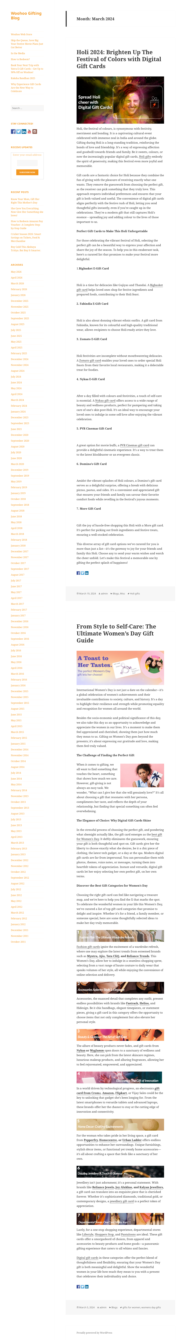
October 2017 (18, 563)
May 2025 (16, 341)
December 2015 (19, 691)
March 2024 (17, 400)
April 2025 (16, 347)
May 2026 (16, 271)
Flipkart (121, 1093)
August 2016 (17, 644)
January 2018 (18, 545)
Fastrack (132, 1003)
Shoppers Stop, (105, 1234)
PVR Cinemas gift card (134, 445)
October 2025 (18, 312)
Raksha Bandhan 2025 (23, 78)
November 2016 (19, 627)
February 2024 (19, 405)
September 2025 (20, 318)
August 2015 (17, 708)
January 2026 (18, 295)
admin (104, 593)
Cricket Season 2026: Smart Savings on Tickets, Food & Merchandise (26, 237)
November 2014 (19, 755)
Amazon (108, 1093)
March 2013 (17, 842)
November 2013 (19, 796)
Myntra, (92, 956)
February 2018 (19, 539)
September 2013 (20, 807)
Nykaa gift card (105, 400)
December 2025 (19, 301)
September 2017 (20, 569)
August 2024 (17, 370)
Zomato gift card (90, 360)
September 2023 (20, 423)
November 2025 (19, 306)
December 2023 (19, 417)
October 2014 (18, 761)
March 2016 (17, 673)
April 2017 (16, 598)
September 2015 (20, 703)
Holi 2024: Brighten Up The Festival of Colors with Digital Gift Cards (119, 59)
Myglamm (97, 1050)
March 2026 (17, 283)
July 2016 (16, 650)
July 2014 (16, 772)
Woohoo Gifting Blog (26, 15)
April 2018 (16, 528)
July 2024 (16, 376)
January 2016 (18, 685)
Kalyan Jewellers (151, 1187)
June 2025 (16, 335)
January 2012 (18, 924)
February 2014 (19, 790)
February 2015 (19, 737)
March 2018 (17, 534)
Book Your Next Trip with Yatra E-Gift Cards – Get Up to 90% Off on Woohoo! (27, 69)
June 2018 (16, 516)
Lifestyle (87, 1234)
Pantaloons (128, 1234)
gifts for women (131, 1307)
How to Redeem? (20, 59)
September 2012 (20, 877)
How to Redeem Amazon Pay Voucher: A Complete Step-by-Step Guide (27, 225)
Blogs (116, 593)
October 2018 (18, 499)
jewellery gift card (122, 1201)
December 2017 (19, 551)
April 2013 (16, 837)
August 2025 (17, 324)
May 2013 (16, 831)
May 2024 (16, 388)
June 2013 (16, 825)
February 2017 (19, 609)
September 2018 (20, 504)
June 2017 (16, 586)
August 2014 (17, 767)
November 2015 (19, 697)
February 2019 (19, 487)
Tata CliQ (112, 956)
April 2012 (16, 906)
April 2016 (16, 668)
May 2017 (16, 592)
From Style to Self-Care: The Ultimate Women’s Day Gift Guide (116, 633)
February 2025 (19, 353)
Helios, (145, 1003)
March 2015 (17, 732)
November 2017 (19, 557)
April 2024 (16, 394)
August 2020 (17, 446)
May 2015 (16, 720)
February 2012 (19, 918)
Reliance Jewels (103, 1187)
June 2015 (16, 714)
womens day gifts (151, 1307)
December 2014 (19, 749)
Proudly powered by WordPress (94, 1332)
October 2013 (18, 802)
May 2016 (16, 662)
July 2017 (16, 580)
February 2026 (19, 289)
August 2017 (17, 574)
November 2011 (19, 936)
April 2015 (16, 726)
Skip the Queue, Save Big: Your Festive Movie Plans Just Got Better (27, 44)
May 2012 (16, 901)
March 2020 (17, 464)
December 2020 (19, 435)
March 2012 (17, 912)
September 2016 (20, 638)
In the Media (18, 53)
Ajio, (102, 956)
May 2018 (16, 522)
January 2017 (18, 615)
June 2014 (16, 778)
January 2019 (18, 493)
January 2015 (18, 743)
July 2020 (16, 452)
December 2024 (19, 359)
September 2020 (20, 440)
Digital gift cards (87, 1258)
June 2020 (16, 458)
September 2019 (20, 475)
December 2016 (19, 621)
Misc (122, 593)
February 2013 (19, 848)
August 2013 (17, 813)
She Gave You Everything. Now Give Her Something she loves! (27, 212)
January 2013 (18, 854)
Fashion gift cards (88, 947)
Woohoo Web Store (21, 34)
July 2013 (16, 819)
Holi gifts (145, 156)
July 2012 (16, 889)
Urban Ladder (132, 1140)
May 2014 (16, 784)
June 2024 (16, 382)
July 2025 (16, 330)
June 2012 (16, 895)
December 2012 (19, 860)
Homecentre (108, 1140)
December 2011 (19, 930)
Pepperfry (91, 1140)
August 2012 (17, 883)
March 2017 (17, 603)
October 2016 (18, 633)
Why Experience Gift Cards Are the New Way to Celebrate (26, 88)
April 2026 (16, 277)
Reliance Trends (138, 956)
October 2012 (18, 871)
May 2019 (16, 481)
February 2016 (19, 679)
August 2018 (17, 510)
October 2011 (18, 941)
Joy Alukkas (124, 1187)
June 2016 (16, 656)
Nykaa (81, 1050)
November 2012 (19, 866)
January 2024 (18, 411)
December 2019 (19, 469)
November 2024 (19, 365)
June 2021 (16, 429)
